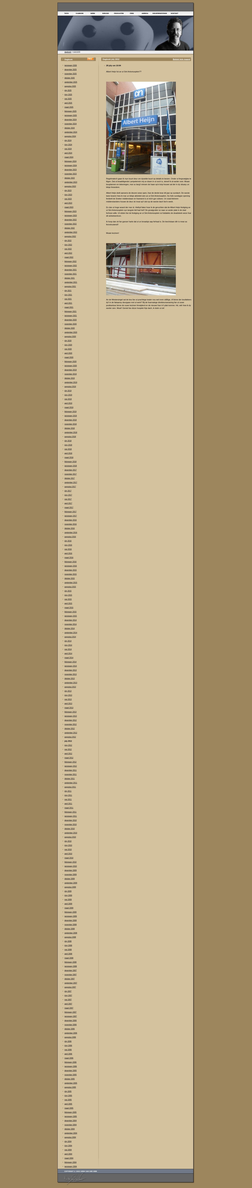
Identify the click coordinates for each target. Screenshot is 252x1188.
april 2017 (68, 503)
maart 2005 (68, 1108)
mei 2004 (68, 1150)
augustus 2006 (70, 1037)
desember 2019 (70, 370)
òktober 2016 (69, 528)
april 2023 (68, 203)
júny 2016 (68, 545)
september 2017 (70, 482)
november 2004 (70, 1125)
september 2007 (70, 983)
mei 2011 (68, 799)
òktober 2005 (69, 1079)
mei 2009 (68, 900)
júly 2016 (67, 541)
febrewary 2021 (70, 311)
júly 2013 (67, 691)
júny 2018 (68, 445)
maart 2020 (68, 357)
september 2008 (70, 933)
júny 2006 (68, 1046)
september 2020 (70, 332)
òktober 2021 (69, 278)
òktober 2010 (69, 829)
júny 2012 (68, 745)
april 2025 (68, 103)
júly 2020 (67, 341)
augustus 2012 (70, 737)
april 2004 (68, 1154)
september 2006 (70, 1033)
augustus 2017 (70, 487)
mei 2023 (68, 199)
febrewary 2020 (70, 362)
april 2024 (68, 153)
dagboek (67, 52)
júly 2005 (67, 1091)
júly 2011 (67, 791)
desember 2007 (70, 970)
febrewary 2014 (70, 662)
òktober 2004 (69, 1129)
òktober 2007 (69, 979)
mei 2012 (68, 749)
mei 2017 (68, 499)
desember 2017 (70, 470)
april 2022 (68, 253)
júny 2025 (68, 95)
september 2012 (70, 733)
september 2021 (70, 282)
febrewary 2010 (70, 862)
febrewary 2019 (70, 412)
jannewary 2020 (70, 366)
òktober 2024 (69, 128)
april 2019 (68, 403)
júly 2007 (67, 991)
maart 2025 (68, 107)
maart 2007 (68, 1008)
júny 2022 (68, 245)
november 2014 (70, 624)
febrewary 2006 (70, 1062)
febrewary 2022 (70, 261)
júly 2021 (67, 291)
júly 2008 (67, 941)
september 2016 (70, 533)
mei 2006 (68, 1050)
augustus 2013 (70, 687)
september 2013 (70, 683)
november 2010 (70, 824)
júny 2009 (68, 895)
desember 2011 (70, 770)
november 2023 (70, 174)
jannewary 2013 (70, 716)
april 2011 (68, 804)
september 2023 (70, 182)
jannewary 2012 (70, 766)
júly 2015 (67, 591)
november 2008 (70, 925)
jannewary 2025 (70, 115)
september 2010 (70, 833)
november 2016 (70, 524)
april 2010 (68, 854)
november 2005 (70, 1075)
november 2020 (70, 324)
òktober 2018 (69, 428)
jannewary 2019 (70, 416)
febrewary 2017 (70, 512)
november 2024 (70, 124)
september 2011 (70, 783)
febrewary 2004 (70, 1162)
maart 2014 (68, 658)
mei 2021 (68, 299)
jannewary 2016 (70, 566)
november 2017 (70, 474)
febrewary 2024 (70, 161)
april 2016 (68, 553)
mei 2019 (68, 399)
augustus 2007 (70, 987)
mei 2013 (68, 699)
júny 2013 (68, 695)
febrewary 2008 (70, 962)
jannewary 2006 (70, 1066)
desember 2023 (70, 170)
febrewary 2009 (70, 912)
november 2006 (70, 1025)
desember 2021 (70, 270)
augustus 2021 (70, 286)
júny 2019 (68, 395)
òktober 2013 (69, 679)
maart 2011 (68, 808)
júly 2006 (67, 1041)
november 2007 (70, 975)
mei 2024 (68, 149)
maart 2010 (68, 858)
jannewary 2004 (70, 1166)
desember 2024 (70, 120)
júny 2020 (68, 345)
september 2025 (70, 82)
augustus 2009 (70, 887)
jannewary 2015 (70, 616)
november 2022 (70, 224)
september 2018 (70, 432)
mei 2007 (68, 1000)
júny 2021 (68, 295)
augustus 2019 (70, 387)
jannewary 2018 (70, 466)
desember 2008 (70, 920)
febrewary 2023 (70, 211)
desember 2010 (70, 820)
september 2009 (70, 883)
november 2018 (70, 424)
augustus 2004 (70, 1137)
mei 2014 (68, 649)
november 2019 (70, 374)
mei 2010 (68, 850)
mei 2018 (68, 449)
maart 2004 (68, 1158)
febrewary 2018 (70, 462)
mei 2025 (68, 99)
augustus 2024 (70, 136)
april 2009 (68, 904)
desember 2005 (70, 1071)
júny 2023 (68, 195)
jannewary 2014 (70, 666)
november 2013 (70, 674)
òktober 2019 (69, 378)
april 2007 (68, 1004)
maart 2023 (68, 207)
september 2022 (70, 232)
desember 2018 (70, 420)
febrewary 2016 (70, 562)
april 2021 (68, 303)
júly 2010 (67, 841)
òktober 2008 (69, 929)
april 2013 (68, 704)
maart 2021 (68, 307)
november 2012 (70, 724)
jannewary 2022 (70, 266)
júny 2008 (68, 945)
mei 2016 (68, 549)
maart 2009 (68, 908)
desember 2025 (70, 70)
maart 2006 (68, 1058)
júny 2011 (68, 795)
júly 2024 (67, 140)
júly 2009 (67, 891)
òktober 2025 (69, 78)
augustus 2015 (70, 587)
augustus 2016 (70, 537)
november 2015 (70, 574)
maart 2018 (68, 457)
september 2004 (70, 1133)
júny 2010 (68, 845)
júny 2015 (68, 595)
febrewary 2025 (70, 111)
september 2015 (70, 583)
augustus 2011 (70, 787)
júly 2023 (67, 191)
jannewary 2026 (70, 65)
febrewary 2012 (70, 762)
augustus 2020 (70, 336)
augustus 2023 (70, 186)
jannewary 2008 (70, 966)
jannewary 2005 (70, 1116)
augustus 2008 (70, 937)
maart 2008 (68, 958)
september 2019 (70, 382)
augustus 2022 (70, 236)
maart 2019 (68, 407)
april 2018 (68, 453)
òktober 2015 (69, 578)
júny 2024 (68, 145)
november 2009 (70, 875)
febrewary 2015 (70, 612)
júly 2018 (67, 441)
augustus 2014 (70, 637)
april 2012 (68, 754)
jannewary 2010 (70, 866)
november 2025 (70, 74)
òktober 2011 (69, 779)
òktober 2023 (69, 178)
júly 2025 (67, 90)
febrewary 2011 (70, 812)
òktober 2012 (69, 729)
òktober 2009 (69, 879)
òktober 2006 (69, 1029)
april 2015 (68, 603)
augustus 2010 (70, 837)
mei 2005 (68, 1100)
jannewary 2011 (70, 816)
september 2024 (70, 132)
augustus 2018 (70, 437)
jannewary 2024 (70, 165)
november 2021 (70, 274)
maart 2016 (68, 558)
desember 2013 (70, 670)
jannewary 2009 (70, 916)
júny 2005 (68, 1096)
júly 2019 (67, 391)
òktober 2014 (69, 628)
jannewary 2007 (70, 1016)
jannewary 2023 (70, 216)
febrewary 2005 (70, 1112)
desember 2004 (70, 1121)
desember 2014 (70, 620)
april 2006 (68, 1054)
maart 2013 (68, 708)
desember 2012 (70, 720)
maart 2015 (68, 608)
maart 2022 (68, 257)
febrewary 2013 (70, 712)
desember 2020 (70, 320)
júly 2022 (67, 241)
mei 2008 (68, 950)
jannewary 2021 (70, 316)
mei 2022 (68, 249)
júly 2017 (67, 491)
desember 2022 (70, 220)
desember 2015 (70, 570)
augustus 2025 (70, 86)
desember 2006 (70, 1021)
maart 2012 (68, 758)
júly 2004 (67, 1141)
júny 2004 (68, 1146)
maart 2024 (68, 157)
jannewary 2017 (70, 516)
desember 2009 (70, 870)
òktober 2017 (69, 478)
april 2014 (68, 653)
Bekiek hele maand (181, 59)
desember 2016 (70, 520)
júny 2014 (68, 645)
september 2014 (70, 633)
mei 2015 (68, 599)
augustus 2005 (70, 1087)
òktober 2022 (69, 228)
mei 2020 (68, 349)
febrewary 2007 (70, 1012)
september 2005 (70, 1083)
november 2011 (70, 774)
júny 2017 (68, 495)
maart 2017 (68, 507)
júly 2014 (67, 641)
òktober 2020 (69, 328)
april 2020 (68, 353)
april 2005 (68, 1104)
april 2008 (68, 954)
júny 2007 (68, 995)
